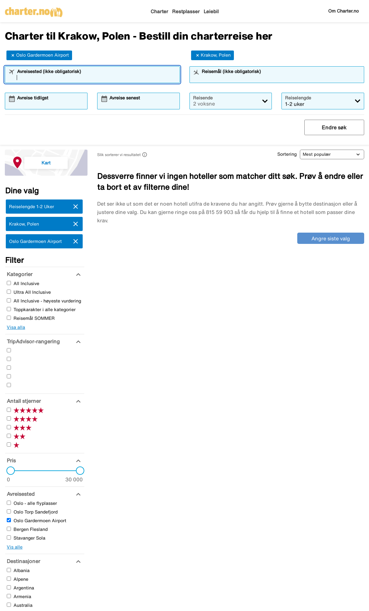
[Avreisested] (20, 493)
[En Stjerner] (9, 385)
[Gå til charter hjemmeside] (34, 10)
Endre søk (334, 127)
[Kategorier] (18, 274)
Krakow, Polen (212, 55)
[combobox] (96, 77)
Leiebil (211, 11)
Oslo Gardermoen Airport (39, 55)
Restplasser (186, 11)
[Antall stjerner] (23, 400)
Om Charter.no (343, 11)
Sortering (287, 154)
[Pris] (10, 460)
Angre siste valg (330, 238)
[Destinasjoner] (22, 561)
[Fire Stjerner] (9, 359)
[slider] (8, 470)
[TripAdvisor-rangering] (32, 341)
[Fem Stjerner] (9, 350)
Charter (159, 11)
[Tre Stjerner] (9, 368)
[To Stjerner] (9, 376)
